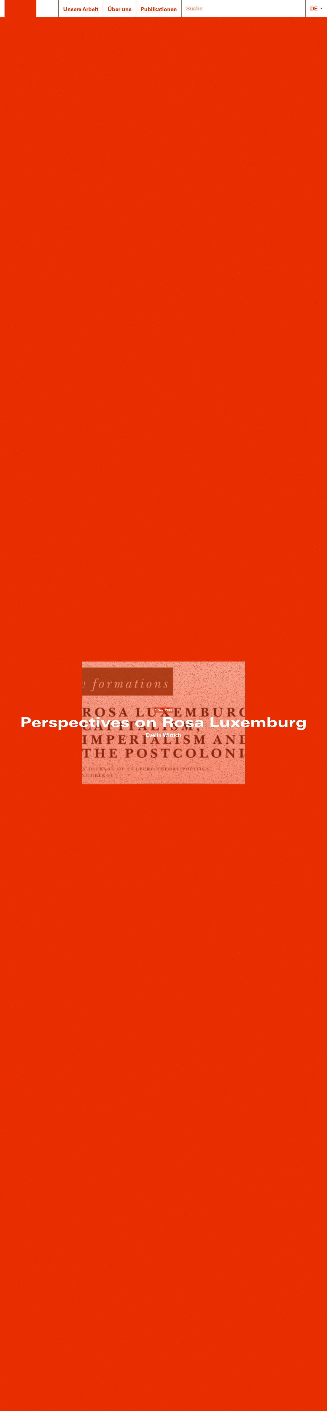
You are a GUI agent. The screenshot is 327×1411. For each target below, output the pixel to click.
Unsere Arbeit (80, 8)
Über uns (119, 8)
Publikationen (159, 8)
